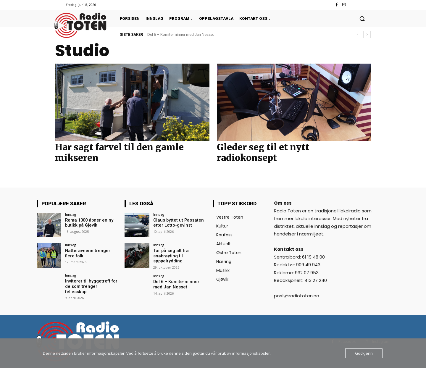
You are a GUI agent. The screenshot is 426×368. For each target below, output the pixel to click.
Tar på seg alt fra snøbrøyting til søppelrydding (169, 255)
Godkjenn (364, 353)
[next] (367, 34)
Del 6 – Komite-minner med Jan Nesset (180, 34)
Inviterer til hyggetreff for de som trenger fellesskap (90, 283)
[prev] (357, 34)
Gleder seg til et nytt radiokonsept (263, 152)
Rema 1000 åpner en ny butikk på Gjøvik (87, 222)
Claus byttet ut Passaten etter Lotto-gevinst (176, 222)
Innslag (70, 214)
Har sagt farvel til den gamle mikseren (119, 152)
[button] (362, 18)
